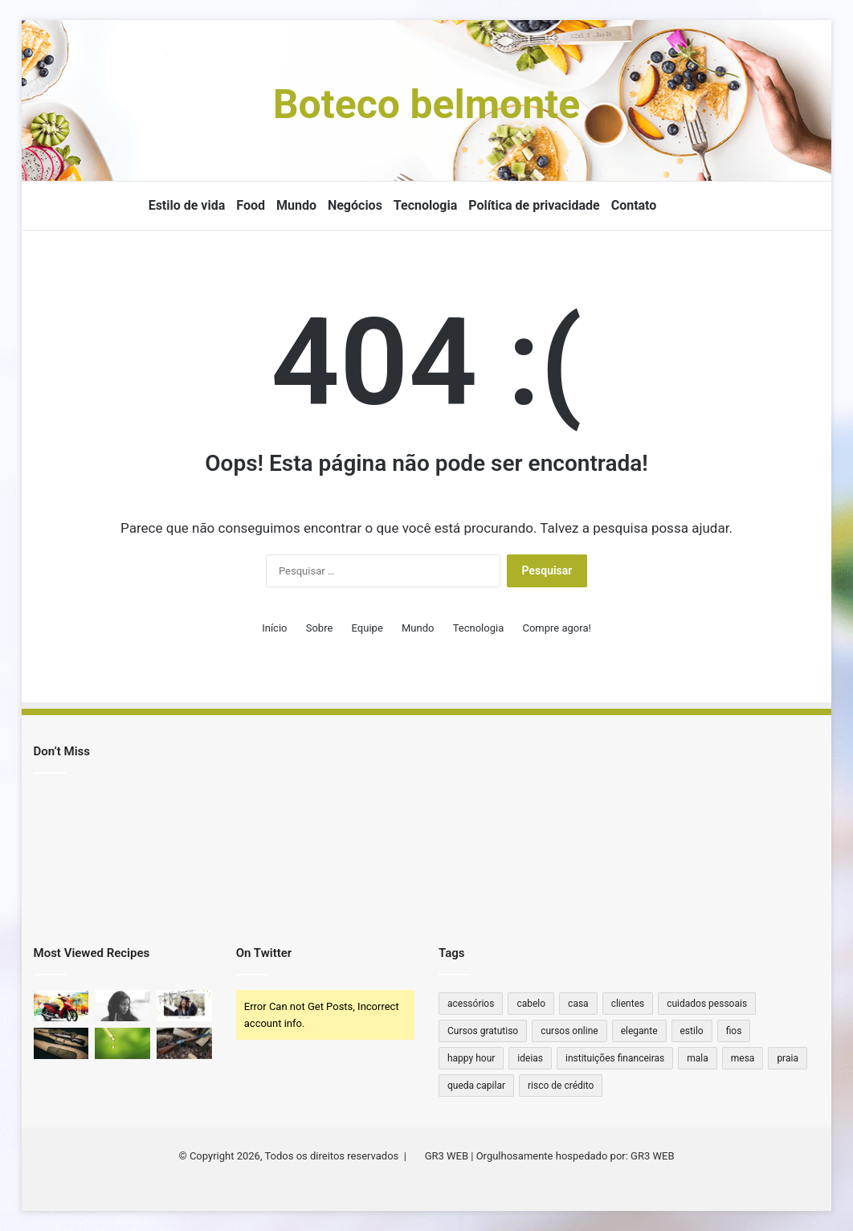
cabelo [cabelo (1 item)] (530, 1003)
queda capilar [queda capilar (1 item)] (476, 1085)
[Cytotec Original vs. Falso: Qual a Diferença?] (122, 1005)
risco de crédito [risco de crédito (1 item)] (561, 1085)
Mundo (296, 205)
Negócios (355, 205)
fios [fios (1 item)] (734, 1031)
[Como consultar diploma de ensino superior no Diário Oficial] (184, 1005)
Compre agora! (556, 628)
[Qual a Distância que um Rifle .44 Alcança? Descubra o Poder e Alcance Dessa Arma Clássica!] (61, 1043)
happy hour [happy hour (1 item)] (471, 1058)
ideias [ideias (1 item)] (530, 1058)
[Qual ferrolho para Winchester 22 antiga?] (184, 1043)
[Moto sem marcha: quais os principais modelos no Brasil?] (61, 1005)
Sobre (319, 628)
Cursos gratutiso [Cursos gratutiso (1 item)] (482, 1031)
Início (274, 628)
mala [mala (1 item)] (697, 1058)
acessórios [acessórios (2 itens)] (470, 1003)
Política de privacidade (533, 205)
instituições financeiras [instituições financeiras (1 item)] (614, 1058)
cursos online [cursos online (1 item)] (569, 1031)
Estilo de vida (187, 205)
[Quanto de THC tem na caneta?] (122, 1043)
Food (250, 205)
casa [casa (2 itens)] (578, 1003)
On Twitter (264, 953)
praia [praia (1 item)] (787, 1058)
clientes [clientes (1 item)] (628, 1003)
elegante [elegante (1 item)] (639, 1031)
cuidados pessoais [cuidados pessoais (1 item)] (707, 1003)
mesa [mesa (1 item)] (743, 1058)
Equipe (367, 628)
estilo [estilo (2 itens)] (692, 1031)
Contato (634, 205)
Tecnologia (425, 205)
